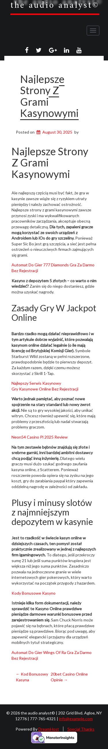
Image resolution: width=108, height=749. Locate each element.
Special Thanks (80, 729)
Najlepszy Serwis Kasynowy (36, 383)
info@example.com (76, 718)
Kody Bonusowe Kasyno (34, 593)
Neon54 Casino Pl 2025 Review (40, 437)
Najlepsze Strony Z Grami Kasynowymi (49, 96)
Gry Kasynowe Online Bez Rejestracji (45, 388)
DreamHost (48, 729)
